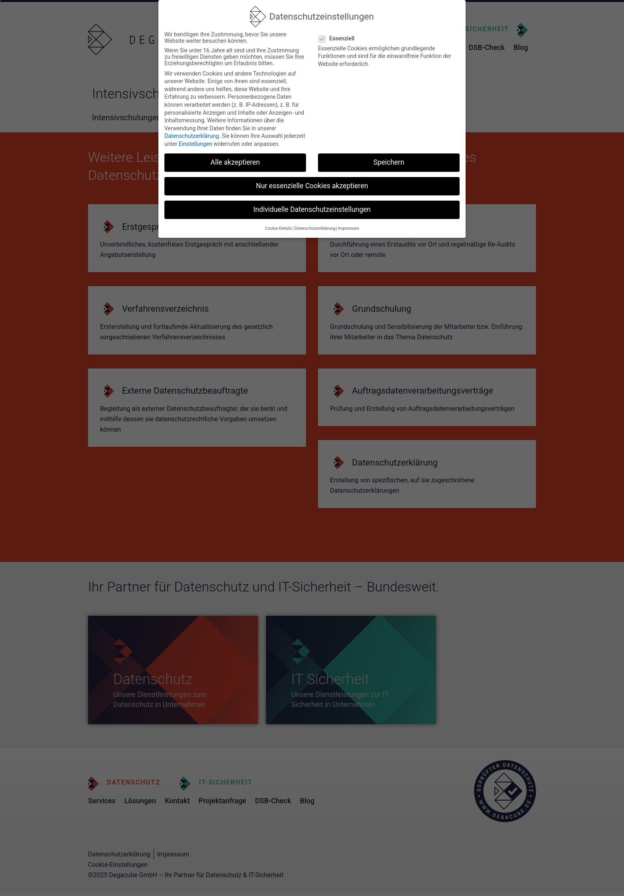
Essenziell (339, 38)
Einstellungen (195, 144)
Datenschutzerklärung (191, 136)
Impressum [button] (348, 228)
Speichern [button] (388, 162)
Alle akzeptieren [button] (235, 162)
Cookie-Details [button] (278, 228)
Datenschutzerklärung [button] (314, 228)
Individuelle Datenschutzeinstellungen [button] (311, 209)
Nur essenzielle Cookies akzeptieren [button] (312, 186)
